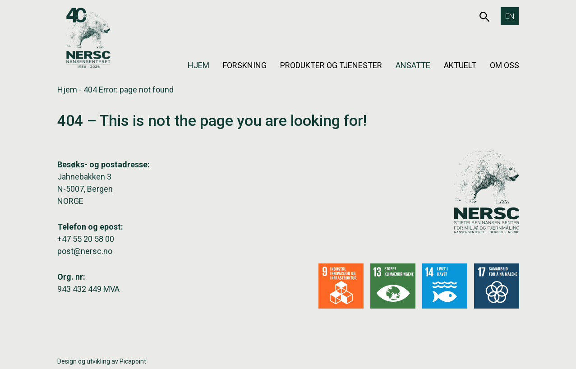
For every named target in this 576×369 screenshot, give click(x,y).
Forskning (245, 65)
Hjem (198, 65)
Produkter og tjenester (331, 65)
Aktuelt (460, 65)
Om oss (504, 65)
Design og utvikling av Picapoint (101, 361)
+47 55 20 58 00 (85, 239)
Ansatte (413, 65)
